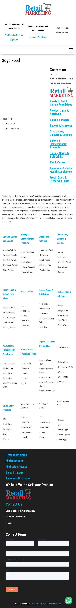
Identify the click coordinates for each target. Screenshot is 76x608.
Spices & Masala (59, 120)
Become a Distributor (38, 37)
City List (9, 523)
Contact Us (14, 504)
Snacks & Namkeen (61, 125)
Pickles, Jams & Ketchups (59, 112)
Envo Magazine (55, 603)
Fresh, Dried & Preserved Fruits (59, 179)
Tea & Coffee (57, 162)
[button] (68, 600)
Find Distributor (15, 461)
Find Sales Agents (16, 466)
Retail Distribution (16, 455)
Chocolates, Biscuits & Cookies (61, 133)
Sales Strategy (14, 472)
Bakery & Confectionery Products (58, 144)
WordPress (36, 603)
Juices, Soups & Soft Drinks (59, 154)
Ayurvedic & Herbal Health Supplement (61, 170)
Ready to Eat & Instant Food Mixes (9, 294)
